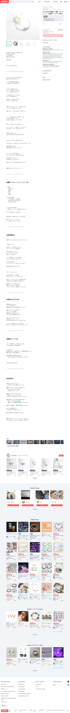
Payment (45, 73)
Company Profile (9, 711)
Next (39, 23)
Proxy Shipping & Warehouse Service (8, 691)
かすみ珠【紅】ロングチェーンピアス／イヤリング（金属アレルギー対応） (46, 472)
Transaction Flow (21, 691)
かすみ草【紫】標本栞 (57, 471)
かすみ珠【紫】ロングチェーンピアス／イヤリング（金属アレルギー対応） (34, 472)
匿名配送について (4, 688)
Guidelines (30, 710)
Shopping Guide (21, 686)
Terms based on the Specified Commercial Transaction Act (56, 711)
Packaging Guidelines (5, 693)
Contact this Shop (46, 79)
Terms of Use (16, 711)
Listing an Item (3, 684)
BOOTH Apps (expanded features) (7, 686)
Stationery (54, 469)
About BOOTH (47, 1)
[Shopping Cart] (61, 1)
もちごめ (27, 502)
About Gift (46, 42)
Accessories (45, 7)
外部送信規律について (42, 711)
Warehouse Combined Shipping (24, 693)
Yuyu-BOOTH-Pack (59, 57)
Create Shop (55, 1)
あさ (55, 502)
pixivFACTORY (45, 66)
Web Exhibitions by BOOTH (23, 695)
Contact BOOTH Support (40, 688)
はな (41, 502)
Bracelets (51, 7)
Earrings (8, 469)
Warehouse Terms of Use (23, 711)
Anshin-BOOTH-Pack (51, 57)
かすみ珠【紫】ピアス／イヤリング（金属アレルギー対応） (11, 472)
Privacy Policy (34, 711)
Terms (44, 77)
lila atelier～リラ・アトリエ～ (20, 455)
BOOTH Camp (3, 701)
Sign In (39, 1)
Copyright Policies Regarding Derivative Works (8, 699)
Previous (7, 23)
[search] (32, 2)
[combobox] (21, 2)
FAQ (36, 686)
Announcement (38, 684)
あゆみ (12, 502)
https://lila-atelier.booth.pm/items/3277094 (15, 134)
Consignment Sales (4, 695)
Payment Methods (21, 688)
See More (35, 510)
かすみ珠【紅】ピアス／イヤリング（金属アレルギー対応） (23, 472)
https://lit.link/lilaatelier (16, 400)
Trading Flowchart (47, 70)
